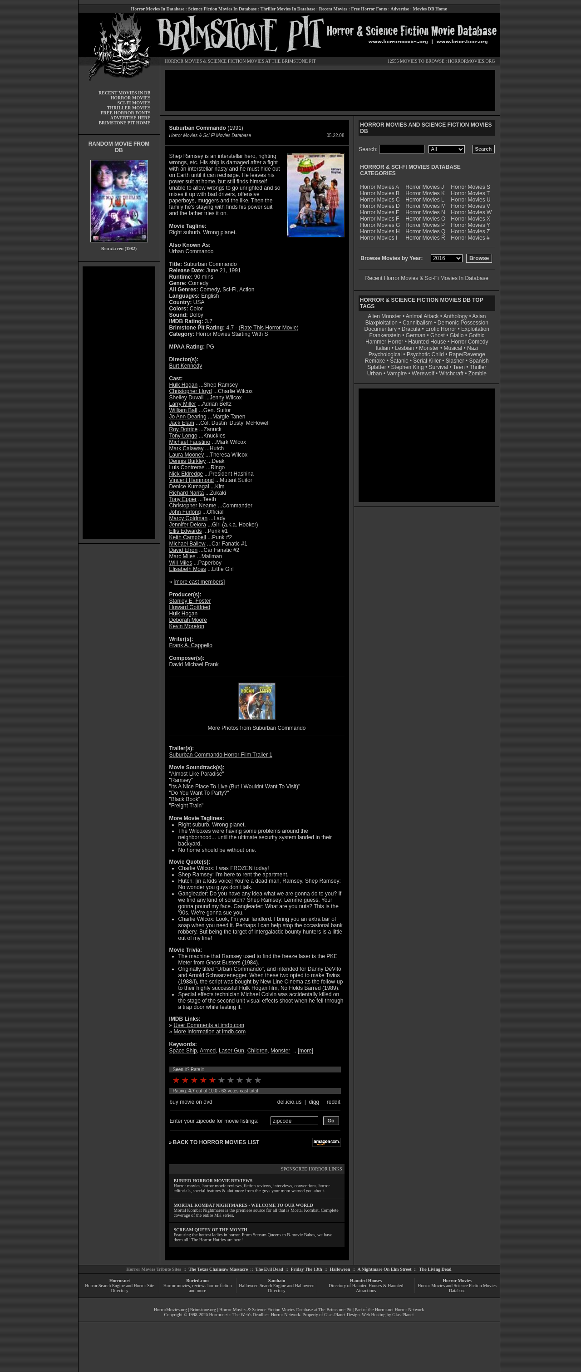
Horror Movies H (379, 231)
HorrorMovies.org (170, 1309)
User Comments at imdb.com (209, 1025)
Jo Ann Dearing (188, 416)
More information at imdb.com (210, 1031)
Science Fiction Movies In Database (222, 8)
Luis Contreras (187, 467)
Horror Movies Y (470, 225)
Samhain (277, 1280)
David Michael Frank (194, 664)
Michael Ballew (187, 544)
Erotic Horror (440, 329)
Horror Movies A (379, 187)
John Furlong (185, 512)
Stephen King (407, 367)
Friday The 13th (306, 1269)
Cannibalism (418, 323)
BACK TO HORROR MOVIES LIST (216, 1142)
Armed (208, 1050)
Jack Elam (181, 423)
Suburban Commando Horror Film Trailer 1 (220, 755)
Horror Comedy (469, 342)
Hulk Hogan (183, 385)
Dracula (411, 329)
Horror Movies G (380, 225)
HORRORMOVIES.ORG (471, 61)
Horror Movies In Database (157, 8)
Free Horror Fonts (369, 8)
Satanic (399, 361)
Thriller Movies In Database (288, 8)
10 (257, 1080)
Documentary (380, 329)
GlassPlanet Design (341, 1314)
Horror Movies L (424, 200)
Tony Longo (183, 436)
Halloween (340, 1269)
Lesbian (405, 348)
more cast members (199, 582)
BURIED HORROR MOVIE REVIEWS (213, 1180)
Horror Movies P (425, 225)
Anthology (455, 316)
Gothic (476, 335)
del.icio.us (289, 1102)
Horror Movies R (425, 238)
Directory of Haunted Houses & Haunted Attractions (366, 1288)
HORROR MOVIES (183, 61)
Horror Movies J (424, 187)
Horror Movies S (470, 187)
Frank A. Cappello (190, 645)
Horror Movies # (470, 238)
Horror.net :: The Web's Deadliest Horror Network (254, 1314)
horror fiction (219, 1285)
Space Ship (183, 1050)
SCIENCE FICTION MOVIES (236, 61)
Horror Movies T (470, 193)
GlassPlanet (403, 1314)
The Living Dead (435, 1269)
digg (314, 1102)
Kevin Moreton (186, 626)
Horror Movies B (379, 193)
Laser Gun (231, 1050)
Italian (382, 348)
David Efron (183, 550)
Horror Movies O (425, 219)
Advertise (399, 8)
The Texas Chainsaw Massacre (218, 1269)
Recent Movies (333, 8)
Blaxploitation (381, 323)
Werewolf (423, 373)
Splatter (376, 367)
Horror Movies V (470, 206)
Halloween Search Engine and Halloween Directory (277, 1288)
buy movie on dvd (191, 1102)
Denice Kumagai (189, 486)
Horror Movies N (425, 212)
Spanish (478, 361)
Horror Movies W (471, 212)
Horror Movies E (379, 212)
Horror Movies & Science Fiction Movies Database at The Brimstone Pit (285, 1309)
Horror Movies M (425, 206)
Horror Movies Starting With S (232, 334)
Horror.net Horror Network (399, 1309)
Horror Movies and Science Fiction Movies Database (457, 1288)
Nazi (472, 348)
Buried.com (197, 1280)
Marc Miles (182, 556)
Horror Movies (457, 1280)
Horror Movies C (379, 200)
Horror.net (119, 1280)
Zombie (477, 373)
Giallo (457, 335)
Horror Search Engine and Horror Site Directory (119, 1288)
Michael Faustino (190, 442)
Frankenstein (384, 335)
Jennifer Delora (187, 524)
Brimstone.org (203, 1309)
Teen (459, 367)
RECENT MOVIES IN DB (124, 92)
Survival (438, 367)
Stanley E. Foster (190, 601)
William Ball (183, 410)
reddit (333, 1102)
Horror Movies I (378, 238)
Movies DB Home (430, 8)
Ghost (437, 335)
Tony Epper (183, 499)
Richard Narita (186, 493)
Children (257, 1050)
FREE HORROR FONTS (125, 112)
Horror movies (176, 1285)
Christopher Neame (193, 505)
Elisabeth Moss (187, 569)
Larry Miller (182, 404)
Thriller (478, 367)
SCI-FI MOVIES (133, 102)
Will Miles (180, 563)
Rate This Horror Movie (269, 328)
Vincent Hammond (191, 480)
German (415, 335)
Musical (453, 348)
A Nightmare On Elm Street (384, 1269)
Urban (374, 373)
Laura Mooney (186, 455)
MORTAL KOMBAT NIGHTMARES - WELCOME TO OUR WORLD (244, 1205)
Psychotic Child (425, 354)
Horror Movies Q (425, 231)
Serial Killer (427, 361)
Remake (375, 361)
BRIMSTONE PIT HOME (124, 122)
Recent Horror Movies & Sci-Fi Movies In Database (426, 278)
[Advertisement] (119, 402)
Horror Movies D (379, 206)
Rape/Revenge (467, 354)
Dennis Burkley (187, 461)
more (305, 1050)
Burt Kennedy (185, 366)
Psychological (385, 354)
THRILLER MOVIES (129, 107)
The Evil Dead (269, 1269)
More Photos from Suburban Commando (256, 728)
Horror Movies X (470, 219)
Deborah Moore (188, 620)
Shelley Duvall (186, 397)
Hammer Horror (384, 342)
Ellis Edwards (185, 531)
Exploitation (475, 329)
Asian (479, 316)
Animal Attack (422, 316)
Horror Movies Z (470, 231)
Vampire (397, 373)
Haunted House (427, 342)
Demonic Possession (463, 323)
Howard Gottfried (190, 607)
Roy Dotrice (183, 429)
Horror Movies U (470, 200)
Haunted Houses (366, 1280)
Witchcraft (451, 373)
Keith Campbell (187, 537)
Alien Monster (384, 316)
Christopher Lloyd (190, 391)
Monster (280, 1050)
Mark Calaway (186, 448)
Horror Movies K (425, 193)
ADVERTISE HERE (130, 117)
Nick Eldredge (186, 474)
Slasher (455, 361)
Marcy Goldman (188, 518)
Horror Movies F (379, 219)
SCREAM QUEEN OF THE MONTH (210, 1229)
